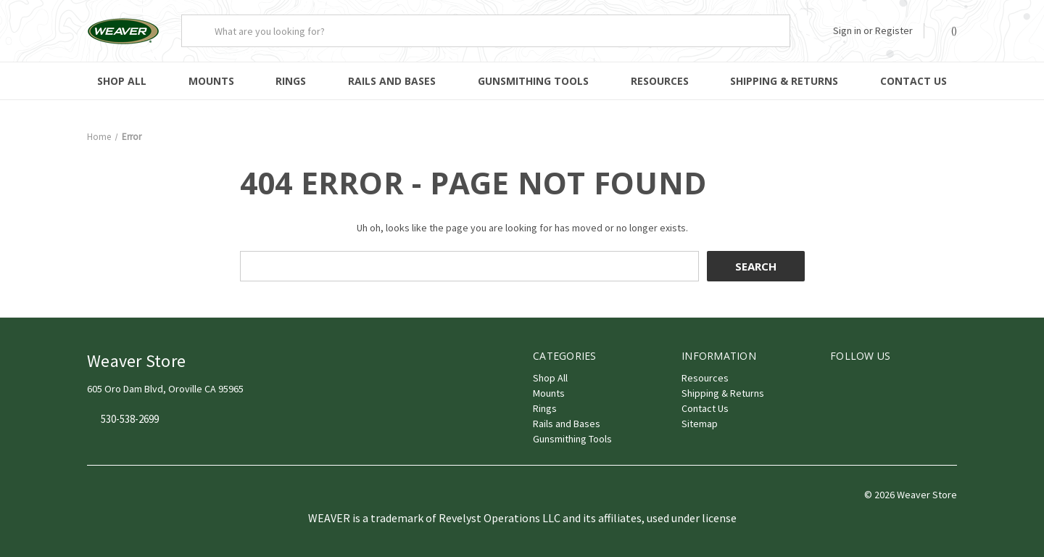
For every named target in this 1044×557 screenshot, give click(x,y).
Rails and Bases (392, 81)
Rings (291, 81)
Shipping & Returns (784, 81)
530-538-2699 (130, 419)
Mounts (211, 81)
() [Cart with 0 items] (947, 30)
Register (894, 30)
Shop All (121, 81)
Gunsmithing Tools (533, 81)
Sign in (847, 30)
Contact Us (913, 81)
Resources (660, 81)
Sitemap (700, 423)
